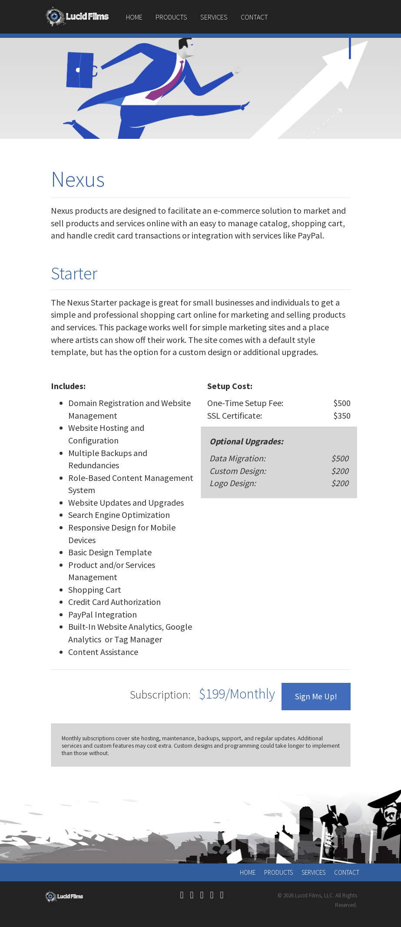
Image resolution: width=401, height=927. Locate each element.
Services (214, 17)
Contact (254, 17)
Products (171, 17)
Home (134, 17)
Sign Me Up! (316, 696)
